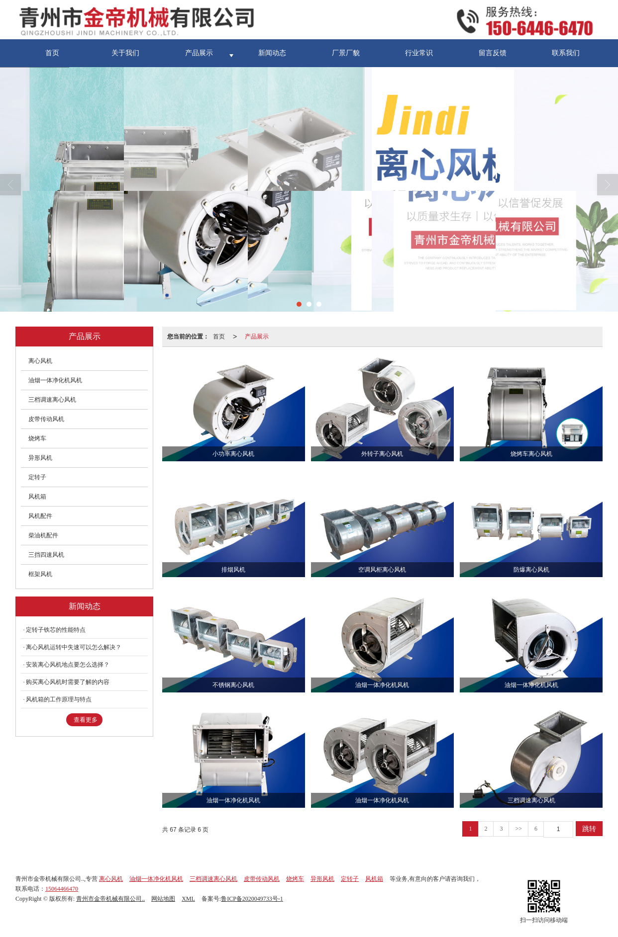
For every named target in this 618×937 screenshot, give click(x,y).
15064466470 (61, 888)
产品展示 (199, 53)
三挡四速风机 (46, 554)
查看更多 (86, 719)
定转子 (37, 477)
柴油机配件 (43, 535)
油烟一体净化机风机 (55, 380)
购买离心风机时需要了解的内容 (67, 682)
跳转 (589, 829)
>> (518, 828)
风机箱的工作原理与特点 (59, 699)
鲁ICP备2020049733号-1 (252, 898)
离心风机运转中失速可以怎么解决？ (73, 647)
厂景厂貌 (346, 53)
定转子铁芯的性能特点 (56, 629)
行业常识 (419, 53)
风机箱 (37, 496)
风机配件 (40, 515)
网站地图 (163, 898)
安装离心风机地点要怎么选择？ (67, 664)
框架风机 (40, 574)
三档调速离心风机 (52, 399)
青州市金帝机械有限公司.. (110, 898)
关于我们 (125, 53)
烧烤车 (37, 438)
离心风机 (40, 360)
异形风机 (40, 457)
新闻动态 (272, 53)
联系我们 (566, 53)
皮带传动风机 (46, 419)
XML (188, 898)
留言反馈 (493, 53)
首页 (52, 53)
